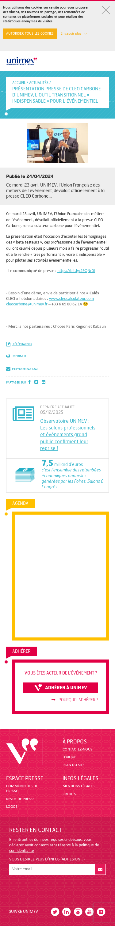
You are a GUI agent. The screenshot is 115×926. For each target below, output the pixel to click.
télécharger (19, 344)
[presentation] (55, 889)
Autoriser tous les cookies (30, 34)
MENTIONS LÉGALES (78, 786)
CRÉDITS (69, 794)
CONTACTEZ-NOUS (77, 749)
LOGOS (11, 807)
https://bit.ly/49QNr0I (76, 271)
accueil (19, 83)
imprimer (16, 356)
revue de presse (20, 799)
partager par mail (22, 369)
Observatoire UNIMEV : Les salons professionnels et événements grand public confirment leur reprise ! (67, 435)
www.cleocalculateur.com (71, 299)
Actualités (38, 83)
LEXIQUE (69, 757)
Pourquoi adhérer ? (75, 699)
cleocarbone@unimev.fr (27, 304)
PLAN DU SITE (73, 765)
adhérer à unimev (60, 687)
